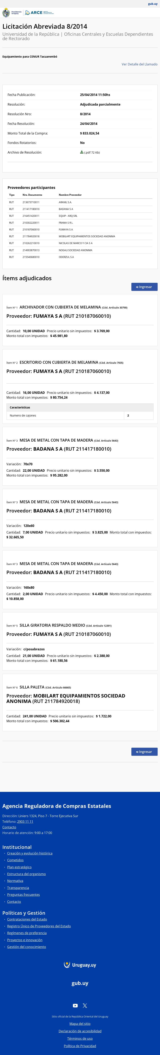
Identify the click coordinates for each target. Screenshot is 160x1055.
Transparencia (18, 888)
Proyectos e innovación (24, 940)
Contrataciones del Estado (27, 919)
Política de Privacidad (80, 1046)
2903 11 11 (25, 821)
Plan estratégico (19, 867)
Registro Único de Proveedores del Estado (39, 926)
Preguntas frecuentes (23, 894)
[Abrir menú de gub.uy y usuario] (150, 4)
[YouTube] (75, 1005)
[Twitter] (85, 1005)
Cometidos (15, 860)
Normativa (15, 881)
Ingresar (147, 286)
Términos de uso (80, 1038)
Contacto (9, 827)
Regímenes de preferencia (27, 933)
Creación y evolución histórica (29, 853)
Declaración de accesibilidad (80, 1031)
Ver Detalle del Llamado (140, 64)
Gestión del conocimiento (26, 947)
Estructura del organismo (26, 874)
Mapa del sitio (80, 1023)
